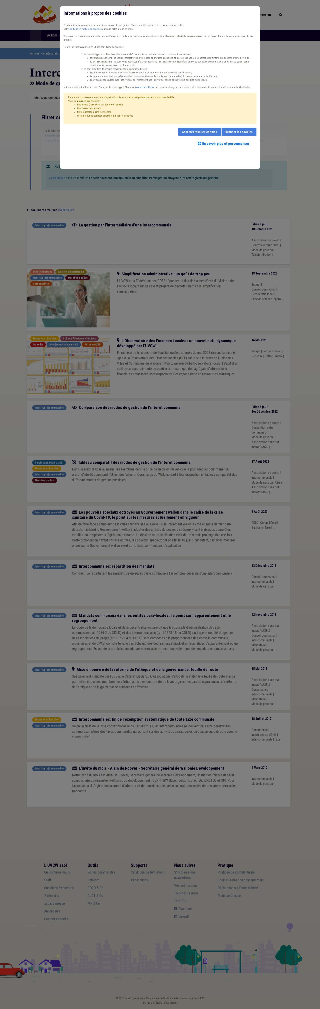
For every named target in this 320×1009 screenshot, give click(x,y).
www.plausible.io (145, 87)
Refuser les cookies (239, 132)
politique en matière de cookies (85, 29)
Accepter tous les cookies (199, 132)
